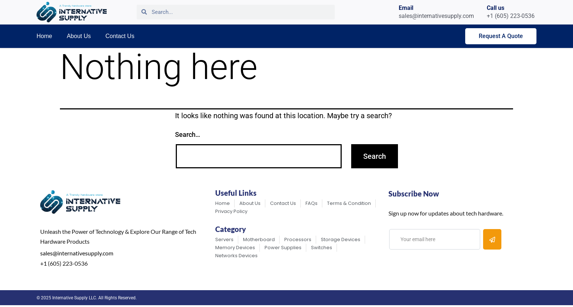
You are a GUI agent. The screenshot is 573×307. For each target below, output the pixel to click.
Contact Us (120, 36)
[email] (434, 239)
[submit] (492, 239)
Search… (187, 134)
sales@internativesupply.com (76, 253)
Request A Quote (501, 36)
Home (44, 36)
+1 (43, 263)
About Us (79, 36)
